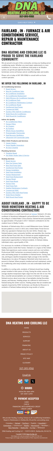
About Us (27, 350)
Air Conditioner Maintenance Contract (19, 103)
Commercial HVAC (12, 109)
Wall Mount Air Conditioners (16, 116)
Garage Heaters (11, 143)
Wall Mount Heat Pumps (14, 197)
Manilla (26, 425)
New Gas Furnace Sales (14, 163)
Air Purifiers (10, 128)
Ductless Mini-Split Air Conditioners (18, 112)
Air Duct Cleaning (12, 148)
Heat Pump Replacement (14, 177)
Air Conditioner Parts (13, 100)
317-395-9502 (26, 368)
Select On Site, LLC (31, 434)
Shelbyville (24, 428)
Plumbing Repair (11, 153)
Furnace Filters (11, 124)
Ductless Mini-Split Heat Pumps (17, 193)
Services (26, 336)
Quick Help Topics (26, 22)
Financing (26, 345)
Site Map (26, 358)
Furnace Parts (10, 183)
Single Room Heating (13, 195)
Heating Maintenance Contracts (17, 188)
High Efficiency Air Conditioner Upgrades (20, 98)
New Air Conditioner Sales (15, 91)
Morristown (35, 425)
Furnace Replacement (13, 174)
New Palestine (13, 428)
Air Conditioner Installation (15, 93)
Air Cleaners (10, 126)
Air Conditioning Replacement (16, 96)
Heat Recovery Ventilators (15, 135)
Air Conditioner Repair (13, 105)
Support (26, 341)
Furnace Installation (12, 170)
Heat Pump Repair (12, 181)
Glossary (26, 363)
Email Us (26, 375)
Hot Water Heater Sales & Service (17, 155)
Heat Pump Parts (11, 186)
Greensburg (7, 425)
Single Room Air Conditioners (16, 114)
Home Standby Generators (15, 145)
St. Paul (32, 428)
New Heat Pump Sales (13, 165)
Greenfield (42, 423)
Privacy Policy (26, 354)
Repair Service (11, 89)
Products (26, 332)
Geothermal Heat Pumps (14, 107)
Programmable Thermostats (15, 133)
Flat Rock (25, 423)
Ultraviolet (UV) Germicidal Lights (17, 137)
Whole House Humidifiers (15, 131)
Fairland (34, 214)
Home (26, 328)
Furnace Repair (11, 179)
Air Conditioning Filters (14, 122)
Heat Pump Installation (13, 172)
